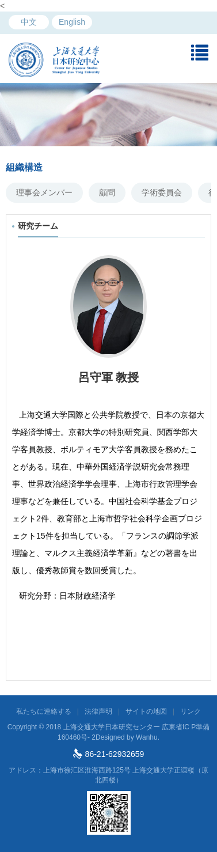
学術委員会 (162, 192)
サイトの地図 (146, 711)
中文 (29, 21)
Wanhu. (147, 737)
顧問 (107, 192)
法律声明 (98, 711)
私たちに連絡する (43, 711)
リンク (190, 711)
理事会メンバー (44, 192)
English (72, 21)
